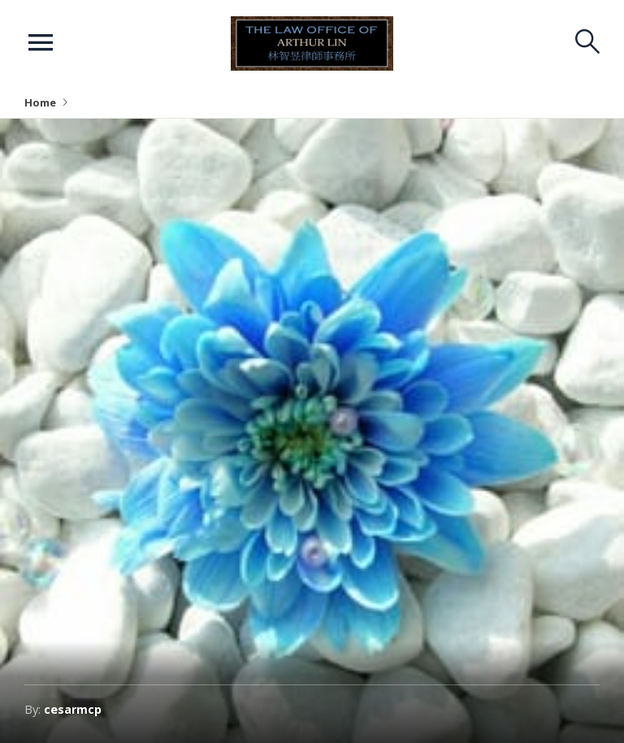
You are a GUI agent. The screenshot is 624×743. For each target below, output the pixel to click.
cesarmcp (73, 709)
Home (40, 102)
